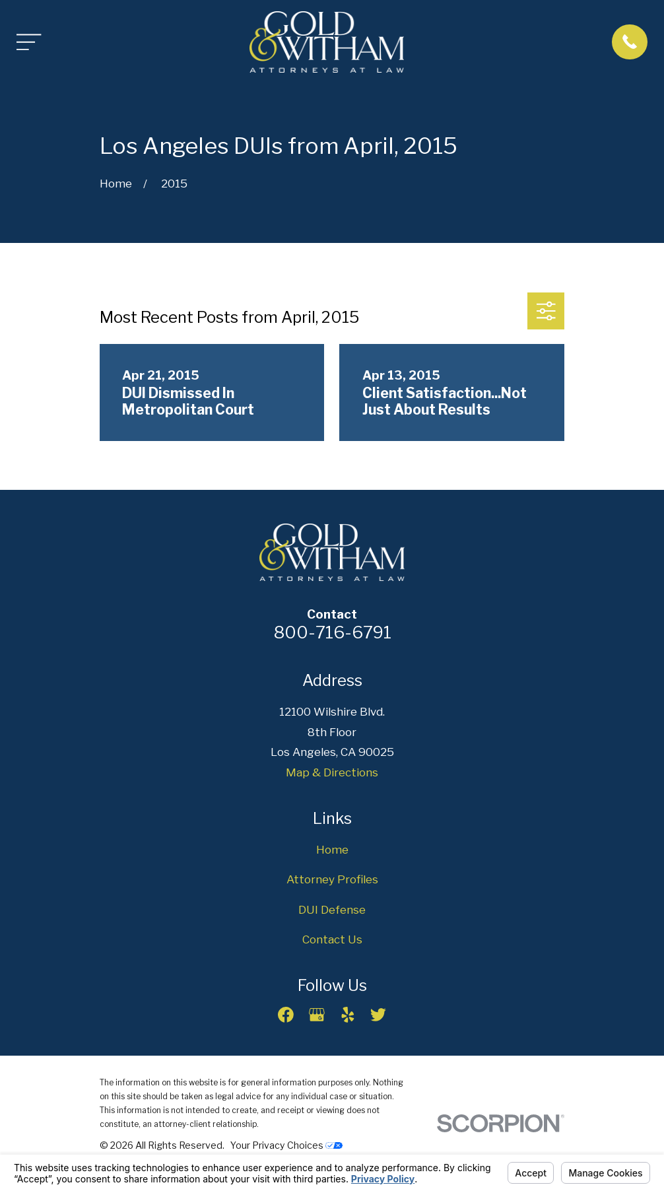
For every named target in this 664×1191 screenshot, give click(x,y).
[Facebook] (286, 1015)
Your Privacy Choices (286, 1145)
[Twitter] (378, 1015)
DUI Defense (332, 909)
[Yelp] (348, 1015)
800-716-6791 (332, 632)
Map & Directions (332, 772)
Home (332, 849)
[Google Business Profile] (317, 1015)
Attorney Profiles (332, 879)
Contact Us (332, 939)
